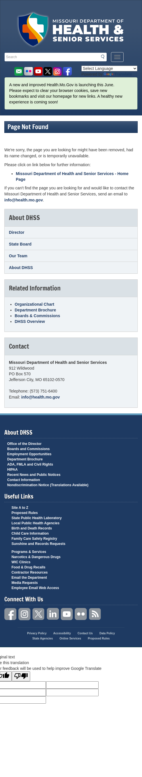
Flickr (28, 71)
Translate (118, 74)
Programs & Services (28, 552)
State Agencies (42, 638)
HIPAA (12, 470)
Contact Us (85, 633)
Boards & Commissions (37, 315)
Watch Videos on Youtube (38, 71)
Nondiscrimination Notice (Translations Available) (48, 485)
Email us (18, 71)
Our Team (18, 256)
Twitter (38, 614)
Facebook (10, 614)
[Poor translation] (21, 676)
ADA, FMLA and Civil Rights (30, 464)
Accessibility (62, 633)
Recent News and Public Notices (33, 475)
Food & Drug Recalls (28, 567)
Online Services (70, 638)
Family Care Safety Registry (34, 539)
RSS (95, 614)
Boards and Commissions (28, 449)
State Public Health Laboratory (36, 518)
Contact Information (23, 480)
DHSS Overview (30, 321)
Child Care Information (30, 533)
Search (104, 56)
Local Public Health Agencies (35, 523)
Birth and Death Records (31, 528)
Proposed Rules (24, 513)
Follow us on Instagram (57, 71)
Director (16, 232)
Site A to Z (19, 508)
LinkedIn (53, 614)
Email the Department (29, 578)
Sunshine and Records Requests (38, 544)
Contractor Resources (29, 572)
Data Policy (107, 633)
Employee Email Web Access (35, 588)
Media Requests (24, 583)
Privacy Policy (37, 633)
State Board (20, 244)
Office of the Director (24, 444)
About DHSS (21, 267)
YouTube (67, 614)
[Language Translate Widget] (109, 68)
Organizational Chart (34, 304)
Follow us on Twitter (47, 71)
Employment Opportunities (29, 454)
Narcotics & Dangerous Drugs (36, 557)
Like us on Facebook (67, 71)
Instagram (24, 614)
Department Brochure (35, 310)
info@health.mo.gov (23, 200)
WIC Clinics (20, 562)
